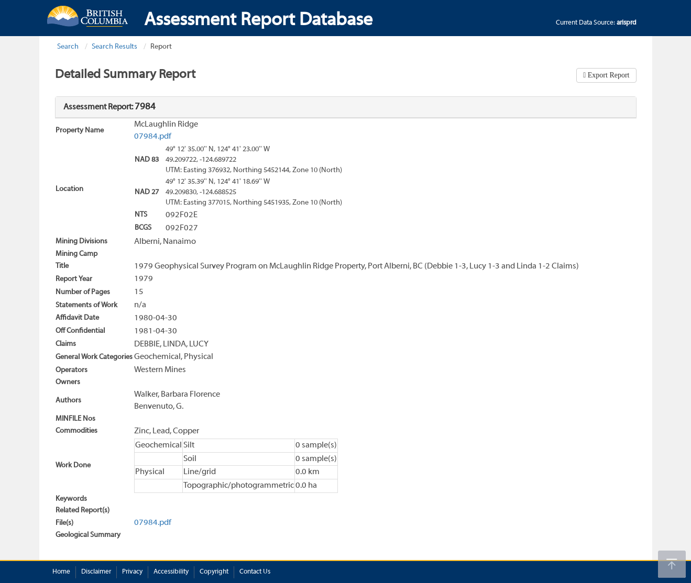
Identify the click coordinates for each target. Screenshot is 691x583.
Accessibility (171, 572)
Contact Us (254, 572)
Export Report (607, 75)
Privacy (132, 572)
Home (61, 572)
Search (68, 47)
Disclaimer (96, 572)
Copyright (214, 572)
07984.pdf (152, 136)
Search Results (114, 47)
